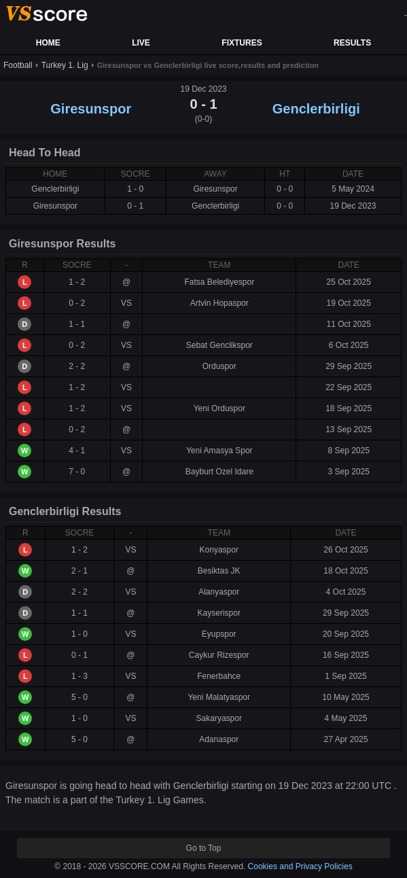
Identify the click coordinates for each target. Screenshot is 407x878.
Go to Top (204, 848)
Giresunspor (90, 108)
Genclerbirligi (316, 108)
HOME (48, 43)
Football (18, 65)
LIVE (141, 43)
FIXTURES (242, 43)
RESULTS (352, 43)
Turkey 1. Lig (64, 65)
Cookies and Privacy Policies (300, 866)
